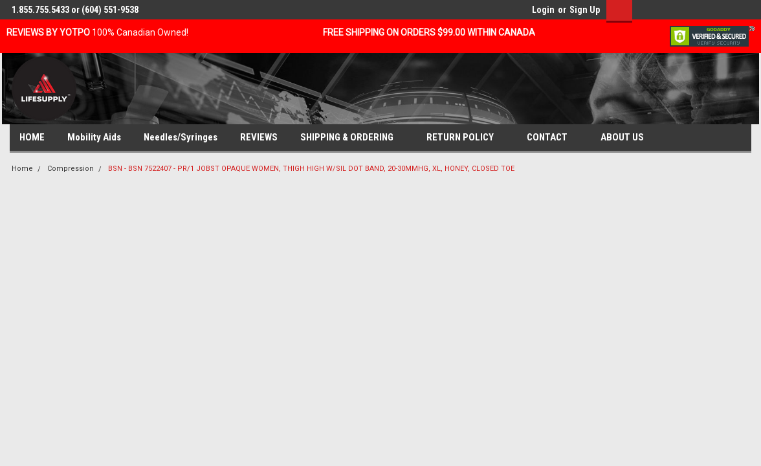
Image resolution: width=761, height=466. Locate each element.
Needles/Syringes (180, 137)
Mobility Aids (94, 137)
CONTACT (552, 137)
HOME (32, 137)
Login (543, 10)
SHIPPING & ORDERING (352, 137)
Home (22, 168)
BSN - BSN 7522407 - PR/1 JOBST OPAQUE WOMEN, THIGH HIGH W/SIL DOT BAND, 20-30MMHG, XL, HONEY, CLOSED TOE (311, 168)
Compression (70, 168)
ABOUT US (627, 137)
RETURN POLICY (465, 137)
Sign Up (584, 10)
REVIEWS (259, 137)
